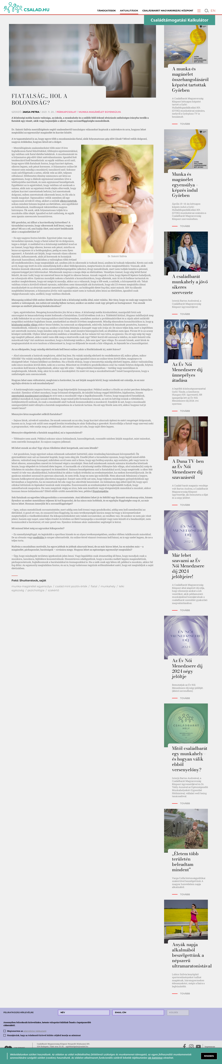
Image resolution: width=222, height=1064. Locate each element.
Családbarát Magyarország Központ (167, 10)
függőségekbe (100, 491)
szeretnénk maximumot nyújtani (31, 395)
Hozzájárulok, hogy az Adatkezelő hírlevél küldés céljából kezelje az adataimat (44, 1035)
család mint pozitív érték (71, 586)
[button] (199, 10)
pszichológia (36, 590)
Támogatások (106, 10)
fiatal (94, 586)
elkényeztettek (68, 200)
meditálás (39, 537)
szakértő (53, 590)
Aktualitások (129, 10)
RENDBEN (209, 1056)
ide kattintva (155, 1057)
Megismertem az (26, 1031)
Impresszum (210, 1046)
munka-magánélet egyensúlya (32, 586)
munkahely (108, 586)
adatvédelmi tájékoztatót (34, 1031)
